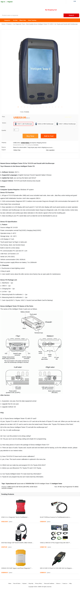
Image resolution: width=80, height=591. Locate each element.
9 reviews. (26, 111)
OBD (37, 198)
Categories (7, 20)
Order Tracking (32, 20)
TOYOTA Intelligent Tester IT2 (43, 483)
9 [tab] (43, 107)
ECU (59, 210)
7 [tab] (37, 107)
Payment (24, 583)
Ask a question (50, 150)
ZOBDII (40, 586)
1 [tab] (18, 107)
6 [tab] (34, 107)
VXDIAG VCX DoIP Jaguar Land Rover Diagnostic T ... (17, 568)
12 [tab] (52, 107)
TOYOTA (31, 163)
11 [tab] (49, 107)
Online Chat (16, 150)
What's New (23, 20)
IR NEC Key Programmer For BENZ (68, 486)
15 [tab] (62, 107)
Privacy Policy (38, 583)
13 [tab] (56, 107)
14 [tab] (59, 107)
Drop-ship (31, 583)
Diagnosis (45, 201)
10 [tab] (46, 107)
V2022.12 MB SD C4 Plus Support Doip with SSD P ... (55, 542)
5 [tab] (31, 107)
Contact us (64, 583)
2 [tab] (21, 107)
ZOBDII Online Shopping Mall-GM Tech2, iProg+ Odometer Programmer (16, 9)
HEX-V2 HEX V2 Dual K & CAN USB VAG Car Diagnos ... (56, 568)
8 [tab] (40, 107)
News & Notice (16, 583)
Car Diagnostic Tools (19, 24)
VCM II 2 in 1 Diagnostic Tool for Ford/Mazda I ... (15, 517)
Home (2, 20)
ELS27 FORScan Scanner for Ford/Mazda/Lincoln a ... (55, 517)
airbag (23, 436)
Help (70, 583)
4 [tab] (27, 107)
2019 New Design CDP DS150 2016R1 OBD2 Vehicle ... (17, 542)
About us (58, 583)
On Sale (15, 20)
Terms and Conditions (49, 583)
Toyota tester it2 (20, 483)
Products (9, 24)
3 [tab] (24, 107)
